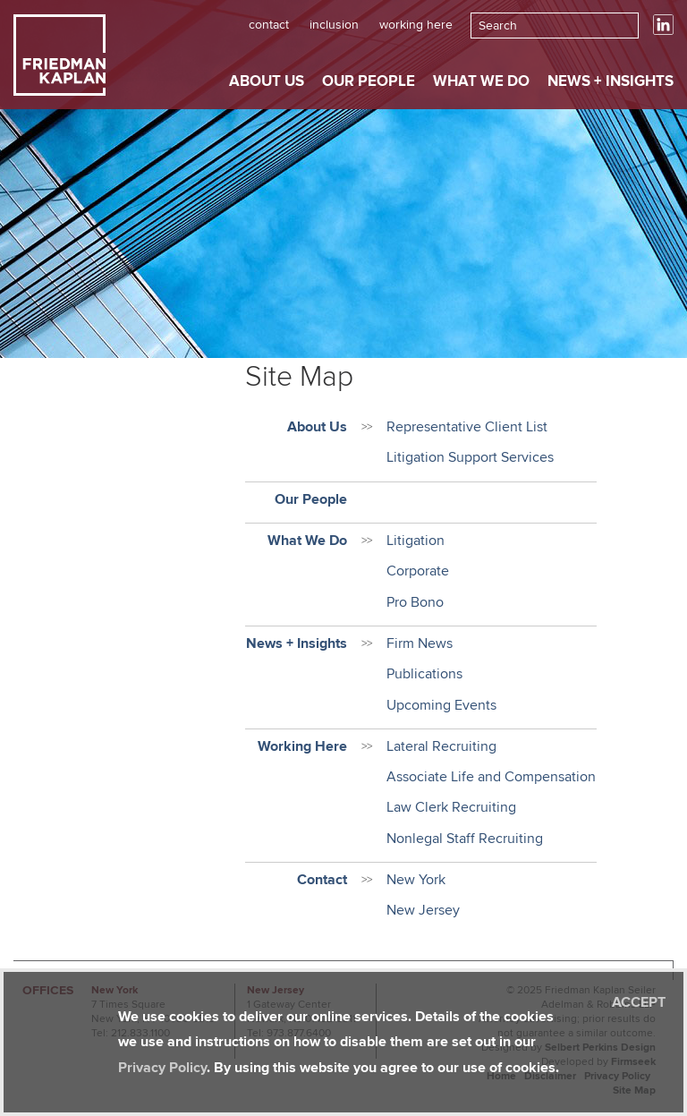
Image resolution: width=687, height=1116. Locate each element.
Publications (424, 674)
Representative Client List (466, 427)
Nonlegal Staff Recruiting (464, 839)
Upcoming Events (441, 705)
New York (415, 880)
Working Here (416, 24)
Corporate (417, 571)
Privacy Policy (162, 1068)
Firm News (419, 643)
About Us (266, 80)
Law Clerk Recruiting (451, 807)
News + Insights (610, 80)
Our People (368, 80)
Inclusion (334, 24)
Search (498, 25)
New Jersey (423, 910)
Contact (269, 24)
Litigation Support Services (470, 457)
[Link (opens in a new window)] (663, 30)
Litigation (415, 540)
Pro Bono (415, 602)
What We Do (481, 80)
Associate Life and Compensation (491, 777)
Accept (639, 1002)
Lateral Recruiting (441, 746)
